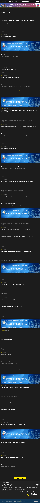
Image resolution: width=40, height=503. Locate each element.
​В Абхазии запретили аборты (6, 354)
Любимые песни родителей (24, 90)
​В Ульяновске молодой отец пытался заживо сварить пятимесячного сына (15, 361)
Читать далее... (3, 31)
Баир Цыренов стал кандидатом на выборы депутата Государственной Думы (16, 251)
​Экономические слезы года (6, 339)
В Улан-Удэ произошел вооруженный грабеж (10, 54)
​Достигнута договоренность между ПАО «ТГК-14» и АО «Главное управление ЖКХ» (17, 236)
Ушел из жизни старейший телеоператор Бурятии (10, 77)
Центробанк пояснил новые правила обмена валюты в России (13, 424)
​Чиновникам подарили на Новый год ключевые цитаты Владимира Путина (15, 229)
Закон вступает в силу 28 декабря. (5, 293)
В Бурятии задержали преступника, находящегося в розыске (13, 221)
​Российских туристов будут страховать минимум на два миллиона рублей (15, 291)
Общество (2, 18)
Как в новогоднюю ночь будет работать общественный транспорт (14, 196)
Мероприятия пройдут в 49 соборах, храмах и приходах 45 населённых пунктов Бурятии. (12, 190)
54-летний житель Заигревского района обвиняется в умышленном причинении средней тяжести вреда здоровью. (15, 223)
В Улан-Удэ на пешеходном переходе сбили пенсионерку (12, 332)
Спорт (7, 90)
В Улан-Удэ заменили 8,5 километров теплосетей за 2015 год (13, 457)
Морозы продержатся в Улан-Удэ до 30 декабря (10, 299)
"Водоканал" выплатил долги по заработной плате (11, 92)
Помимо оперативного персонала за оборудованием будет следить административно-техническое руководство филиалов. (16, 86)
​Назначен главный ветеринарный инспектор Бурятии (11, 394)
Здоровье (13, 90)
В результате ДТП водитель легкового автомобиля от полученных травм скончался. (11, 451)
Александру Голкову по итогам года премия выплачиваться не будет (14, 133)
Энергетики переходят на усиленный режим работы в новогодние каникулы (16, 84)
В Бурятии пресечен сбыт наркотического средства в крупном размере (15, 118)
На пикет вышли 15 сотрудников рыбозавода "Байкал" (11, 402)
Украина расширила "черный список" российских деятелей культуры (14, 442)
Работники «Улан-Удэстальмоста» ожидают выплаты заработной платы (15, 387)
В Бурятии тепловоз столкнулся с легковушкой (10, 449)
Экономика (5, 90)
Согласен (35, 501)
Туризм (20, 90)
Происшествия (10, 90)
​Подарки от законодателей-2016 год (8, 69)
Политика (15, 90)
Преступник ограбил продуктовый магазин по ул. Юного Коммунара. (9, 56)
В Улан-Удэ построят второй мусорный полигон (10, 472)
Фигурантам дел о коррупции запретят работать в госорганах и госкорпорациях (17, 181)
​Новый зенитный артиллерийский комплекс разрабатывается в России (15, 369)
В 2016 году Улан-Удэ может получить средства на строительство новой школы (16, 62)
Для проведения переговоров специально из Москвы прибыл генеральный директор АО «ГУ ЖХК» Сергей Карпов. (15, 238)
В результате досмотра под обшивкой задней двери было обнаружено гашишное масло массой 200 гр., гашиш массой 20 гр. (16, 120)
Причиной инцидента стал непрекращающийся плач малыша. (9, 363)
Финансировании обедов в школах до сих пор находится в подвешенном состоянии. (11, 315)
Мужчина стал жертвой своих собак (8, 409)
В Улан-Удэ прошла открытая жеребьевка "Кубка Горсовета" (13, 416)
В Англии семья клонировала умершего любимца (10, 464)
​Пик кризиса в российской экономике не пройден (10, 166)
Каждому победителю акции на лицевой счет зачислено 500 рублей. (9, 30)
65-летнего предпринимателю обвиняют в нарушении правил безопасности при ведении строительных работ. (15, 348)
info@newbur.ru (22, 494)
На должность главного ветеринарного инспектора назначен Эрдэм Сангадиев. (11, 396)
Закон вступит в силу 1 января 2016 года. (6, 278)
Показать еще (20, 478)
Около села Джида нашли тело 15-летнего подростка (11, 306)
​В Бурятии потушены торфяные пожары (8, 258)
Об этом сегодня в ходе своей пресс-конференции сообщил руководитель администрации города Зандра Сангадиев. (15, 135)
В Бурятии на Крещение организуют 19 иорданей (10, 188)
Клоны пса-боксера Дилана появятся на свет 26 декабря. (8, 466)
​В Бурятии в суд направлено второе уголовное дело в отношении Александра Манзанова (18, 126)
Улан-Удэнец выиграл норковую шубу (8, 148)
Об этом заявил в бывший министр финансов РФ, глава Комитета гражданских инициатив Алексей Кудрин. (14, 168)
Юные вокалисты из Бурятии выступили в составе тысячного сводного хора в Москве (18, 174)
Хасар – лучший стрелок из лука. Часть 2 (9, 203)
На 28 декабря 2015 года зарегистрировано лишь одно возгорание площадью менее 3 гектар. (12, 260)
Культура (18, 90)
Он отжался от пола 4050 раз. (4, 23)
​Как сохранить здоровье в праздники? (8, 36)
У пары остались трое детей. (4, 245)
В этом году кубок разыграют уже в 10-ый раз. (6, 418)
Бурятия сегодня (30, 90)
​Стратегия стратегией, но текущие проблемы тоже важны (12, 284)
